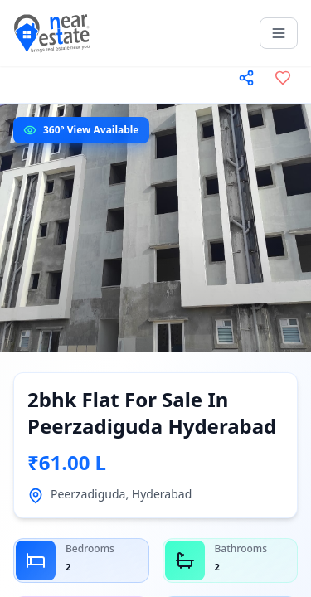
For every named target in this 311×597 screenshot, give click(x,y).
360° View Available (91, 130)
